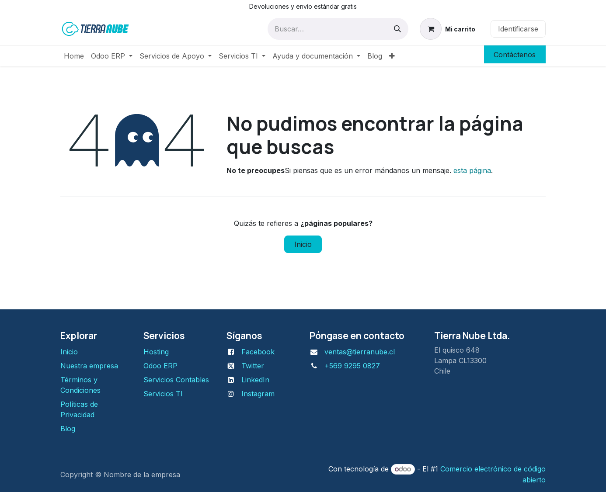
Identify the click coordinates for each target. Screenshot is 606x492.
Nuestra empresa (89, 365)
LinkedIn (255, 379)
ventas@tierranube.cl (359, 351)
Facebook (258, 351)
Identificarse (518, 28)
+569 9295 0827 (352, 365)
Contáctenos (515, 54)
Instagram (258, 393)
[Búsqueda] (397, 29)
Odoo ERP (160, 365)
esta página (472, 170)
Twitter (252, 365)
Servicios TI (163, 393)
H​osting (156, 351)
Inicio (303, 244)
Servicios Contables (176, 379)
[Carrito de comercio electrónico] (447, 28)
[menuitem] (73, 56)
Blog (67, 428)
